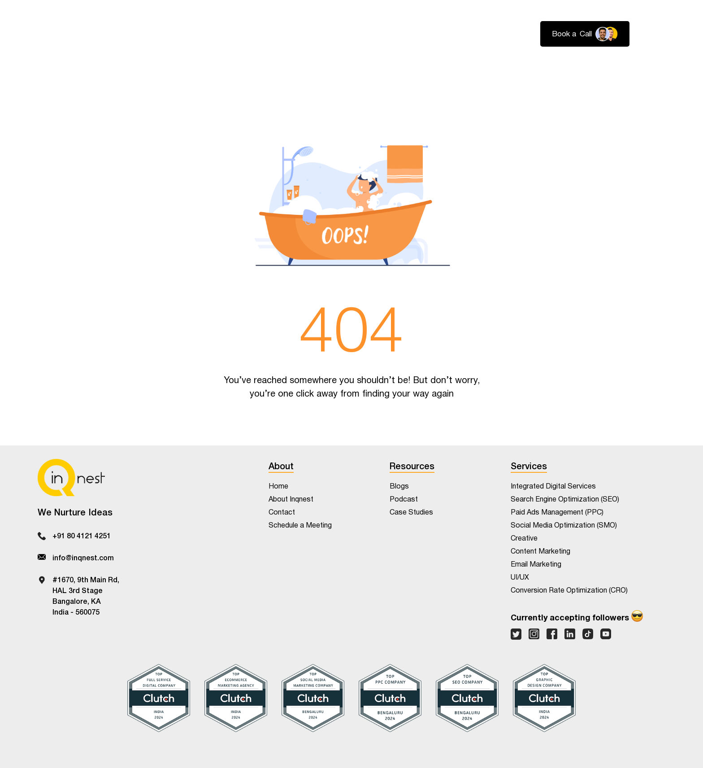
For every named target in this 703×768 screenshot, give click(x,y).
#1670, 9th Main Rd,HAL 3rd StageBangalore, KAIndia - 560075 (85, 595)
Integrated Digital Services (553, 486)
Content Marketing (540, 551)
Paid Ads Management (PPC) (557, 512)
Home (278, 486)
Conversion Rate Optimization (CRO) (569, 590)
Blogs (399, 486)
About (558, 67)
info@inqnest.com (83, 557)
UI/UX (520, 577)
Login (655, 34)
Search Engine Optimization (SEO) (565, 499)
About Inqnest (291, 499)
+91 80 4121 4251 (81, 535)
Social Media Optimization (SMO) (564, 525)
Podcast (404, 499)
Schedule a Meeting (300, 525)
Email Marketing (536, 564)
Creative (524, 538)
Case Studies (411, 512)
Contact (650, 67)
